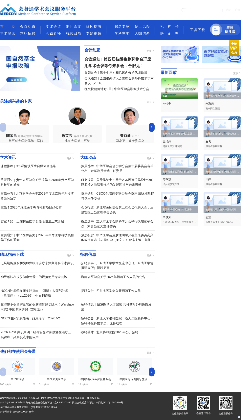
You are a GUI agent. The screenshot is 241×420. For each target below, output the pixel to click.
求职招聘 (27, 33)
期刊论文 (73, 26)
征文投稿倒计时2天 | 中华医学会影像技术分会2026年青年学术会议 (116, 91)
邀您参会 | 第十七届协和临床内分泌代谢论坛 (115, 72)
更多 (151, 51)
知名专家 (122, 26)
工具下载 (197, 30)
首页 (7, 26)
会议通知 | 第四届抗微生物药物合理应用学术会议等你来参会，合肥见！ (117, 62)
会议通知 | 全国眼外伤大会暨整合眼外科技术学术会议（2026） (119, 80)
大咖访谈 (142, 33)
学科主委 (122, 33)
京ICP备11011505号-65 (12, 402)
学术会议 (53, 26)
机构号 (169, 26)
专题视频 (93, 33)
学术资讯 (7, 33)
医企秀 (169, 33)
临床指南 (93, 26)
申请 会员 (233, 48)
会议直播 (53, 33)
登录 (228, 9)
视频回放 (73, 33)
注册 (238, 9)
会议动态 (27, 26)
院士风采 (142, 26)
